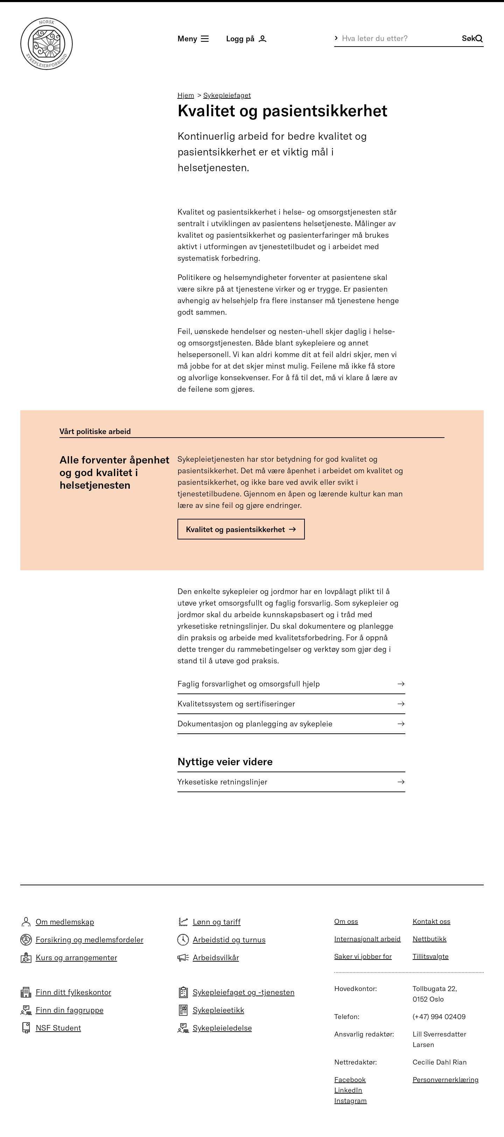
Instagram (350, 1100)
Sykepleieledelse (222, 1028)
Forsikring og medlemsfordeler (90, 939)
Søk (472, 38)
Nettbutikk (430, 938)
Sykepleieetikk (218, 1010)
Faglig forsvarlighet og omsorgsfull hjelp (248, 684)
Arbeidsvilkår (216, 957)
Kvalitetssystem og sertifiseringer (236, 704)
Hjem (185, 95)
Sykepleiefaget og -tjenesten (244, 992)
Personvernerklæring (446, 1079)
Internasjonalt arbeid (367, 938)
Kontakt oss (431, 921)
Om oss (346, 921)
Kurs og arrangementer (76, 957)
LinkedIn (348, 1090)
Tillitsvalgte (431, 956)
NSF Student (58, 1028)
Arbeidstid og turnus (229, 939)
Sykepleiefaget (227, 95)
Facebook (350, 1079)
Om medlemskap (65, 922)
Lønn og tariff (217, 922)
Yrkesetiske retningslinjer (222, 782)
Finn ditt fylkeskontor (73, 992)
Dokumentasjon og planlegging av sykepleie (254, 723)
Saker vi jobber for (363, 956)
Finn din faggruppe (70, 1010)
